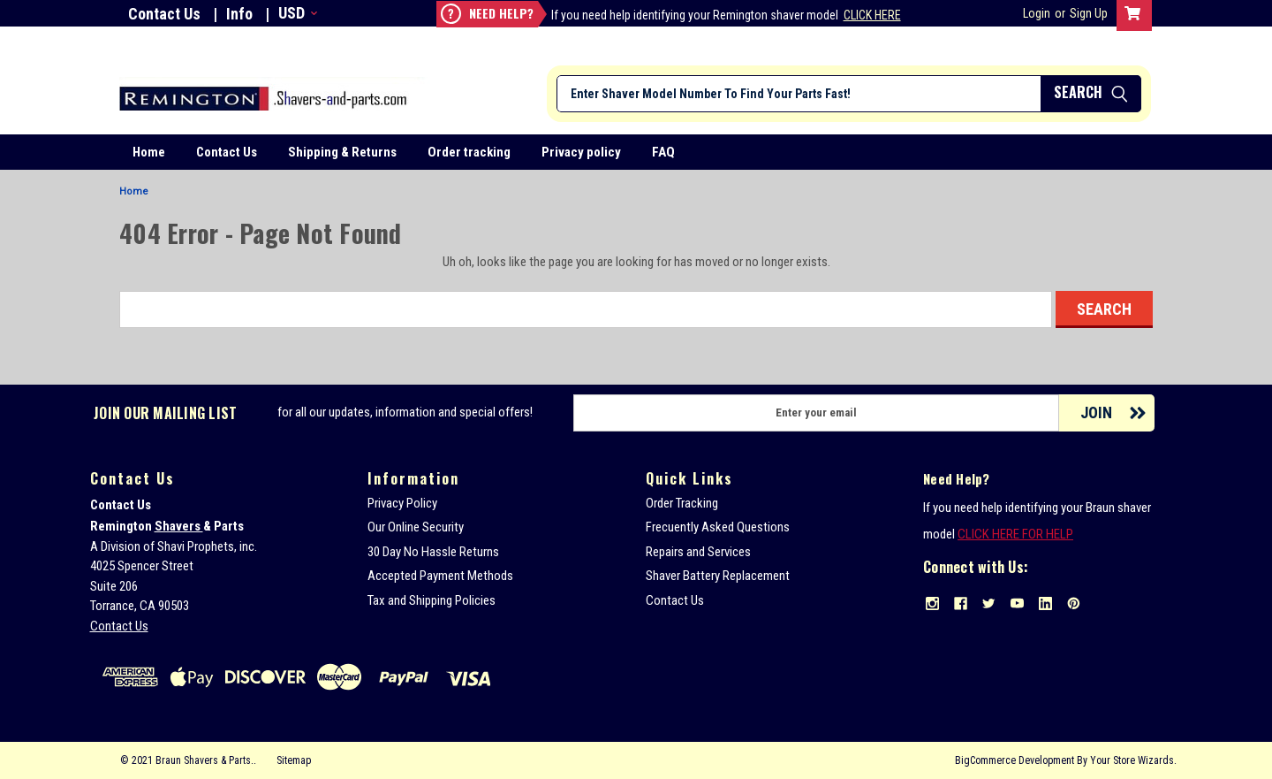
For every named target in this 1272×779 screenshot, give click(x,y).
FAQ (663, 152)
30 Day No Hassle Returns (433, 552)
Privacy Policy (402, 503)
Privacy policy (581, 152)
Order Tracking (682, 503)
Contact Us (164, 13)
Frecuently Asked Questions (718, 527)
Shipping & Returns (342, 152)
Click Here (872, 15)
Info (239, 13)
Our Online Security (415, 527)
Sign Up (1089, 13)
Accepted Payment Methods (440, 576)
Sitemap (293, 760)
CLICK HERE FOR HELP (1015, 534)
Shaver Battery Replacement (718, 576)
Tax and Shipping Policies (431, 600)
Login (1036, 13)
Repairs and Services (698, 552)
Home (148, 152)
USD (296, 13)
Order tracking (469, 152)
